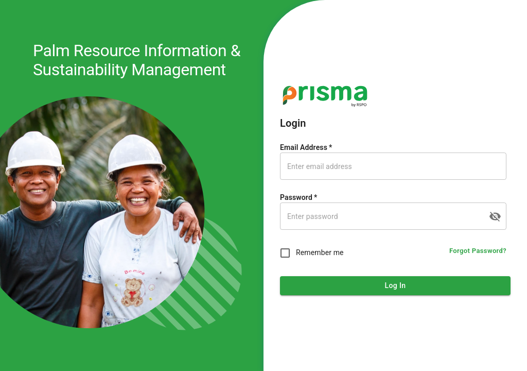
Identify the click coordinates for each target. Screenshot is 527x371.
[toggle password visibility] (495, 216)
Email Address (306, 147)
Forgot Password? (478, 251)
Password (298, 197)
